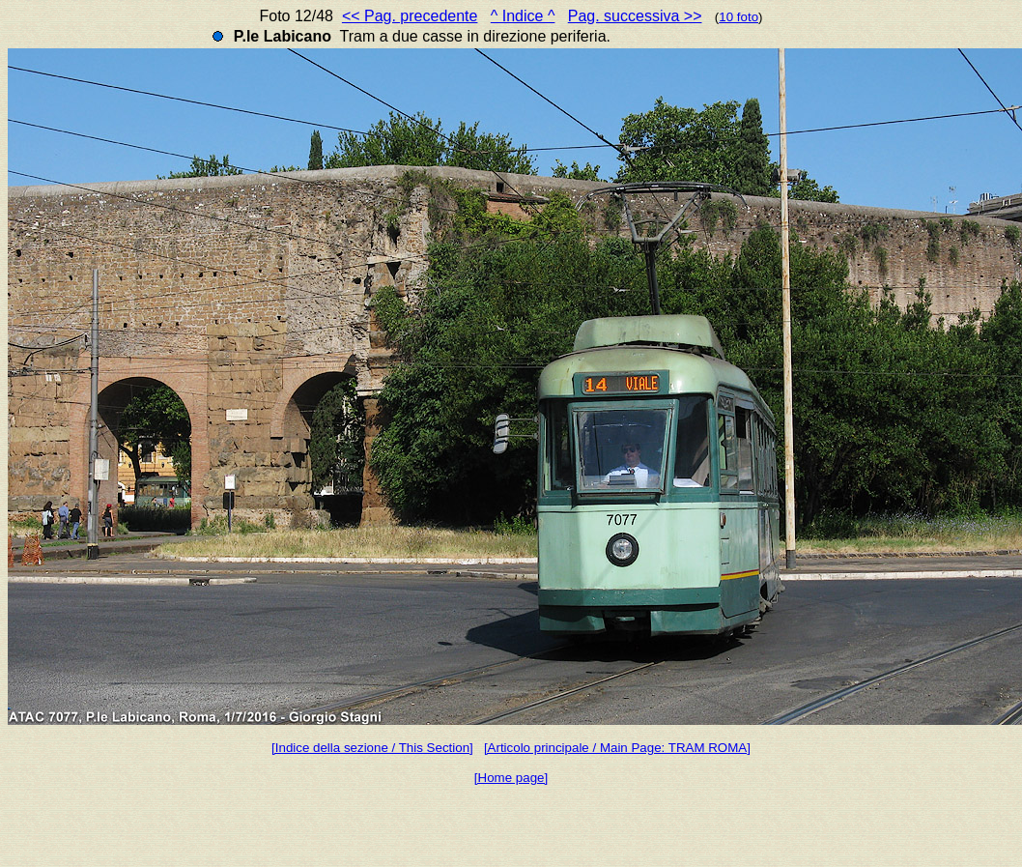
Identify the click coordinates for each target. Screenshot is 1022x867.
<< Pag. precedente (410, 16)
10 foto (738, 17)
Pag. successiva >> (635, 16)
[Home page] (511, 777)
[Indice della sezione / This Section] (372, 747)
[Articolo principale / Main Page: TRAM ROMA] (617, 747)
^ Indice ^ (523, 16)
